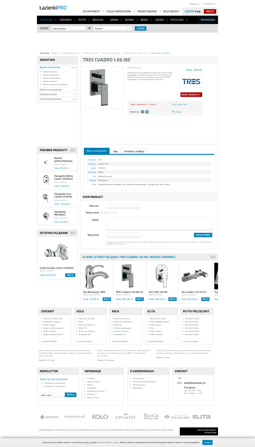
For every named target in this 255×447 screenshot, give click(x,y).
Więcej (70, 275)
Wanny (129, 19)
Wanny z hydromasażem (53, 328)
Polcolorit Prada (191, 328)
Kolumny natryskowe (51, 89)
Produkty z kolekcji (134, 151)
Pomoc (90, 385)
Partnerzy (91, 394)
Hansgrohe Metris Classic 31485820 (63, 177)
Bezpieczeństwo (94, 381)
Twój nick (94, 205)
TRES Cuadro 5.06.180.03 (129, 292)
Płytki (82, 19)
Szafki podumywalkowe (53, 334)
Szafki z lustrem (156, 334)
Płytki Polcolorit (196, 311)
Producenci (208, 19)
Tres (174, 104)
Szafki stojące (155, 325)
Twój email (93, 235)
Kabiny (114, 19)
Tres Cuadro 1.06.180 (106, 59)
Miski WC (83, 328)
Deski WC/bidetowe (87, 325)
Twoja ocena (92, 212)
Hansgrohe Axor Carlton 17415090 (63, 195)
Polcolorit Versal (192, 334)
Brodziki (98, 19)
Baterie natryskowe (51, 75)
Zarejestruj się (209, 4)
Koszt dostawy (139, 385)
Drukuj (179, 112)
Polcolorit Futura (192, 325)
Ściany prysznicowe (87, 331)
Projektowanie (147, 11)
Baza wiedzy (171, 11)
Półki (81, 322)
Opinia (95, 219)
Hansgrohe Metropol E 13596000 (60, 214)
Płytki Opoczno (49, 331)
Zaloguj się (193, 4)
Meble (144, 19)
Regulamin (91, 388)
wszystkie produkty (49, 341)
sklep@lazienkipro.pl (194, 383)
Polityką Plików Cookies (109, 442)
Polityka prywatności (96, 391)
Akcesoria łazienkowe (123, 322)
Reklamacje (138, 388)
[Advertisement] (127, 41)
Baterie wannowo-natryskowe (55, 84)
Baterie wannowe (50, 81)
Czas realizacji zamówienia (144, 381)
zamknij (207, 442)
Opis (115, 151)
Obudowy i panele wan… (53, 318)
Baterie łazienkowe (50, 67)
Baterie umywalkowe (52, 78)
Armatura (46, 19)
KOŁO (80, 311)
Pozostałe (177, 19)
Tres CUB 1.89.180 (158, 292)
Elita (151, 311)
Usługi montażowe (119, 11)
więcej (210, 11)
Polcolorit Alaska (192, 318)
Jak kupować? (91, 11)
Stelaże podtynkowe (50, 99)
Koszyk (190, 11)
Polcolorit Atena (191, 322)
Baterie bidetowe (50, 72)
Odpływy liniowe (48, 94)
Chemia (159, 19)
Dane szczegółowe (97, 150)
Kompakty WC (85, 334)
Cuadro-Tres (182, 104)
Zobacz (153, 104)
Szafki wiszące (49, 325)
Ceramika (66, 19)
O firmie (90, 378)
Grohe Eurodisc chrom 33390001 (57, 268)
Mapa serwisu (93, 397)
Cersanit (47, 311)
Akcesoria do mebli (87, 318)
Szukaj (44, 28)
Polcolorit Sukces (192, 331)
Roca (115, 311)
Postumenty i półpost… (53, 322)
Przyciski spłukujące (122, 328)
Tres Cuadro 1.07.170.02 (193, 292)
